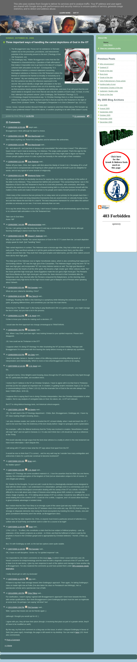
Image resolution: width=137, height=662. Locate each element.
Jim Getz (31, 355)
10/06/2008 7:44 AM (16, 225)
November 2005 (106, 119)
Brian (30, 461)
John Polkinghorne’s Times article (113, 81)
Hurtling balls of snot (107, 84)
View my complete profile (110, 48)
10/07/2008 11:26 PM (16, 579)
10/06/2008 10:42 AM (16, 296)
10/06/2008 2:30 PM (16, 330)
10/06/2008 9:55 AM (16, 288)
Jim (30, 579)
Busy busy (104, 74)
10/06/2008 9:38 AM (16, 236)
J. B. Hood (32, 316)
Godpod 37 (104, 67)
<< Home (8, 646)
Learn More (64, 13)
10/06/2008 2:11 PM (16, 316)
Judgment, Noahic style (109, 91)
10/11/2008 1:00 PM (16, 593)
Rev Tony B (33, 296)
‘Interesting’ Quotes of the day (111, 88)
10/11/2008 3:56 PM (16, 607)
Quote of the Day (106, 95)
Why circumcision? (107, 64)
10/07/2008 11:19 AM (16, 549)
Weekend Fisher (34, 176)
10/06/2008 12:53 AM (16, 127)
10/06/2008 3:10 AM (16, 145)
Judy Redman (33, 162)
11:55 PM (30, 116)
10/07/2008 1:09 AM (16, 410)
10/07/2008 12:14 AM (16, 366)
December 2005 (106, 122)
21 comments (79, 116)
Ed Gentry (32, 330)
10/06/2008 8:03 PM (16, 355)
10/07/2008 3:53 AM (16, 461)
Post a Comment (13, 640)
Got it (76, 13)
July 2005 (103, 105)
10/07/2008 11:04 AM (16, 527)
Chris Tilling (32, 593)
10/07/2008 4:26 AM (16, 470)
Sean (31, 527)
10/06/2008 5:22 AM (16, 162)
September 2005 (106, 112)
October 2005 (105, 115)
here (49, 558)
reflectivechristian (34, 225)
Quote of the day (106, 71)
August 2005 (105, 109)
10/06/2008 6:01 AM (16, 176)
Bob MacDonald (34, 136)
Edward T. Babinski (35, 236)
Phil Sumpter (33, 288)
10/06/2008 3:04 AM (16, 136)
